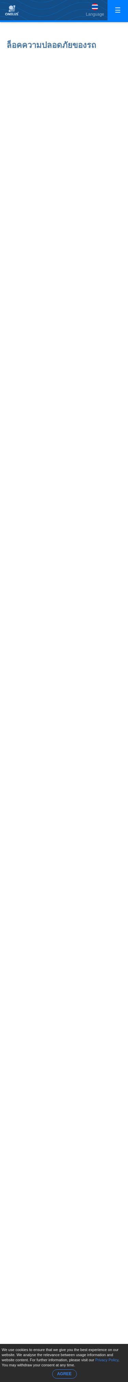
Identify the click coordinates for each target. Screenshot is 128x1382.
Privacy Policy (106, 1360)
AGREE (64, 1373)
